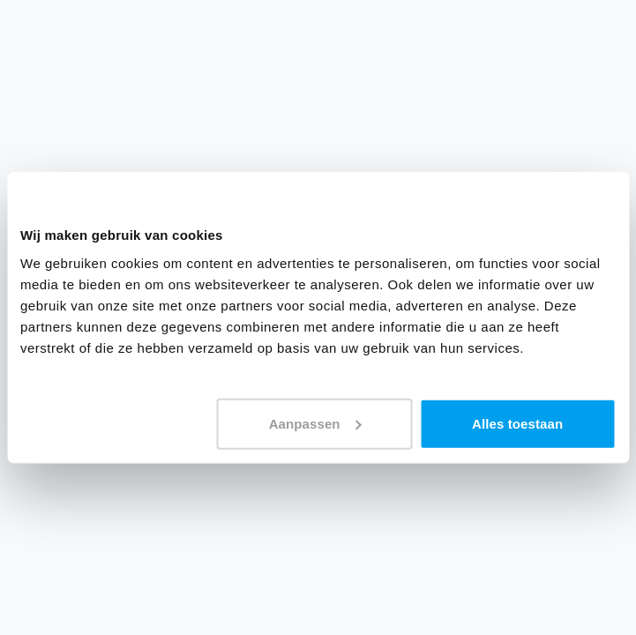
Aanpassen (315, 422)
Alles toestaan (517, 422)
